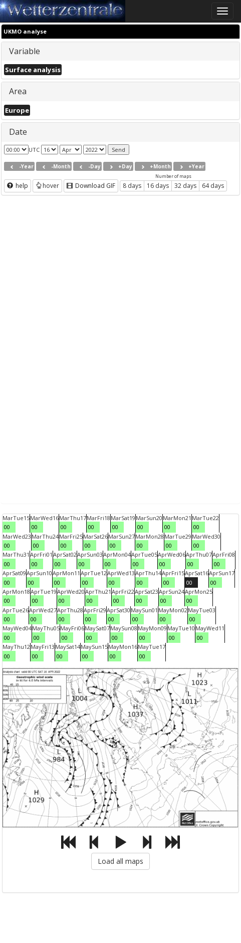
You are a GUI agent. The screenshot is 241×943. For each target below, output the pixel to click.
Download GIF (91, 185)
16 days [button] (158, 185)
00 (7, 527)
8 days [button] (132, 185)
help (17, 185)
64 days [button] (213, 185)
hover (47, 185)
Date (18, 131)
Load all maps (120, 861)
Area (18, 91)
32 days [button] (185, 185)
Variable (24, 51)
